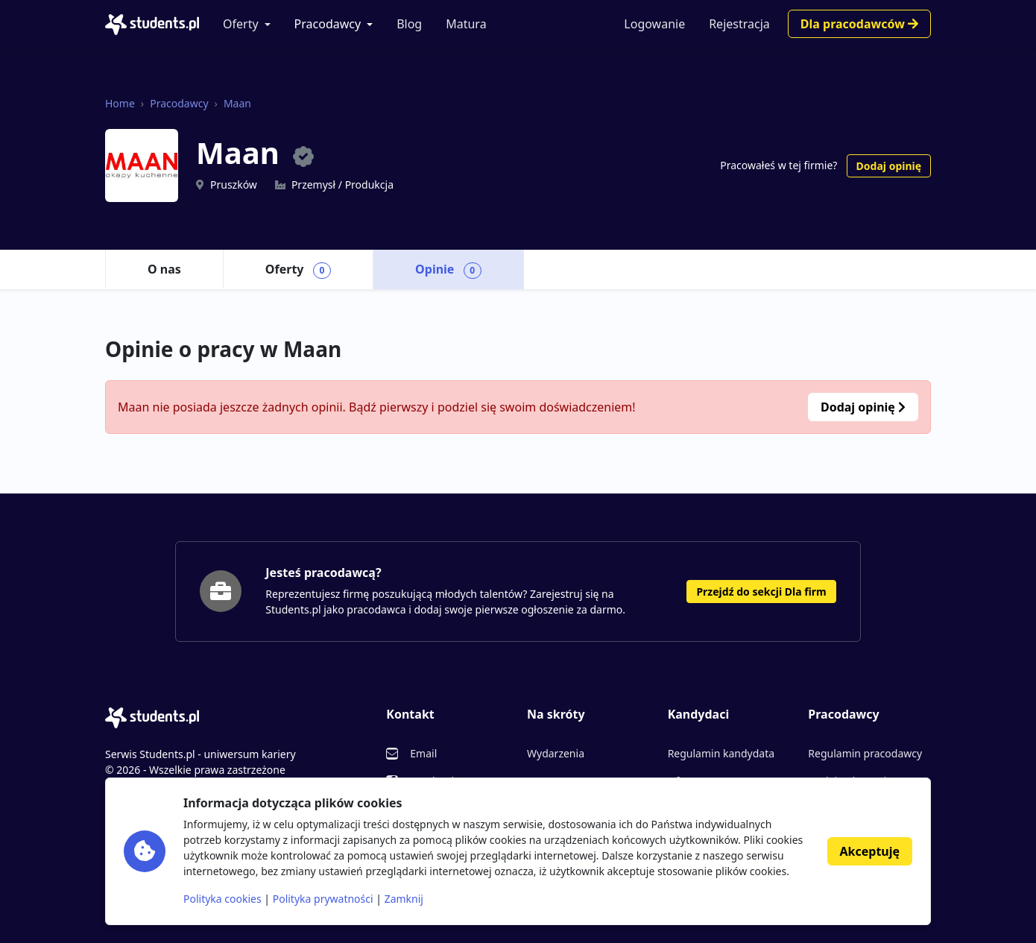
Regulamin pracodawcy (865, 753)
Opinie (448, 270)
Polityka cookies (222, 899)
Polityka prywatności (323, 899)
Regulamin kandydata (721, 753)
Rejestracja (739, 24)
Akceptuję (870, 851)
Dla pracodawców (859, 24)
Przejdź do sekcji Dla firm (761, 591)
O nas (164, 269)
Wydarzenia (555, 753)
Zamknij (404, 899)
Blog (409, 24)
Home (120, 103)
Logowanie (654, 24)
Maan (237, 103)
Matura (466, 24)
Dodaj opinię (888, 166)
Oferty (241, 24)
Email (423, 753)
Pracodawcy (327, 24)
